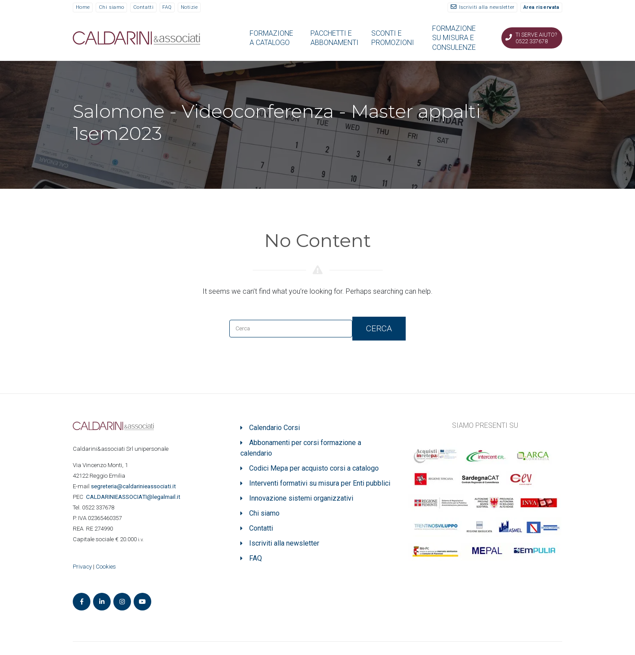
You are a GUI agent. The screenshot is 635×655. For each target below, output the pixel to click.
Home (83, 7)
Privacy (82, 566)
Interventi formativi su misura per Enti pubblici (319, 483)
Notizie (189, 7)
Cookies (106, 566)
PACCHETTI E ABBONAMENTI (334, 38)
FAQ (167, 7)
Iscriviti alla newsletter (487, 7)
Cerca (379, 328)
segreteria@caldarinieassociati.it (134, 486)
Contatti (143, 7)
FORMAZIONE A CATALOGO (271, 38)
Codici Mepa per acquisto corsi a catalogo (314, 468)
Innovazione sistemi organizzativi (301, 498)
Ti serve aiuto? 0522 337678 (536, 38)
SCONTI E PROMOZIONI (392, 38)
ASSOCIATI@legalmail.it (134, 497)
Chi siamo (111, 7)
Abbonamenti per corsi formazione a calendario (300, 447)
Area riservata (541, 7)
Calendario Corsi (274, 427)
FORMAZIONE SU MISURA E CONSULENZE (454, 38)
